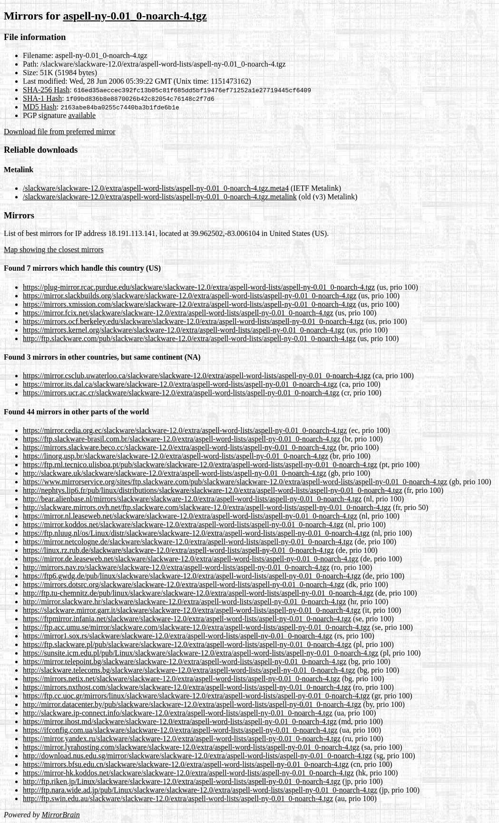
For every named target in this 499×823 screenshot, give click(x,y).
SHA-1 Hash (42, 98)
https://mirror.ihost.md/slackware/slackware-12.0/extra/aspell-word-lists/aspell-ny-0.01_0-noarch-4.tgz (180, 721)
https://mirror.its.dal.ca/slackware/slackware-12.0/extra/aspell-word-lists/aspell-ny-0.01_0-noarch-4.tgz (180, 384)
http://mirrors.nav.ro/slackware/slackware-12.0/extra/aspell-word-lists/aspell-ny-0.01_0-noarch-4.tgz (176, 567)
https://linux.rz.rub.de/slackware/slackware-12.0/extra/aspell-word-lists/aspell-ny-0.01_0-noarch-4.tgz (178, 550)
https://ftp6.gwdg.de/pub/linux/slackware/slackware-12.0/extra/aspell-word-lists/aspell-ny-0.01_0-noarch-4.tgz (192, 576)
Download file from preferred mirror (60, 131)
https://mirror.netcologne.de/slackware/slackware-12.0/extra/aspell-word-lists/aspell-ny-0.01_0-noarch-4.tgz (188, 542)
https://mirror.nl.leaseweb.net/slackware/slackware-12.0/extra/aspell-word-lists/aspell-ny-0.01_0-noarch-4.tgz (190, 516)
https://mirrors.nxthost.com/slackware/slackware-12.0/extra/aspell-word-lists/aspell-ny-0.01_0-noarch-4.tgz (187, 687)
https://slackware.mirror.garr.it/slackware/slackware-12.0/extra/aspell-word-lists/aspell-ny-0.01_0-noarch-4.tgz (192, 610)
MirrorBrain (60, 815)
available (82, 115)
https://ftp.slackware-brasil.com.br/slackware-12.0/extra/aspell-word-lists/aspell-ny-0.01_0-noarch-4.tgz (181, 439)
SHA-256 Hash (46, 90)
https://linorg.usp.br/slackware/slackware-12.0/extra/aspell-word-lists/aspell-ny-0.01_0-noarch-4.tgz (175, 456)
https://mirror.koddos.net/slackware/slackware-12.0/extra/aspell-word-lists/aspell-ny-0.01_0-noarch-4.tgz (183, 524)
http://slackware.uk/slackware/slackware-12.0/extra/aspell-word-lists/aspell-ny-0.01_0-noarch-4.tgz (174, 473)
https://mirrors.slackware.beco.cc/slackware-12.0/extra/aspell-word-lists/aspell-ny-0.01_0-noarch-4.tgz (179, 447)
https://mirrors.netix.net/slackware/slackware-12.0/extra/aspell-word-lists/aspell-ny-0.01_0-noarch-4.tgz (181, 679)
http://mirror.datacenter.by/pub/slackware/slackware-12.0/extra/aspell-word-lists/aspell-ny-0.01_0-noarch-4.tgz (192, 704)
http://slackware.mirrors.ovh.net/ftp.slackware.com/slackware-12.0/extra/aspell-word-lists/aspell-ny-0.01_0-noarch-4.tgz (207, 507)
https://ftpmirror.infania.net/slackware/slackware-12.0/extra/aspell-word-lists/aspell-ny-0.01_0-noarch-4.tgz (187, 619)
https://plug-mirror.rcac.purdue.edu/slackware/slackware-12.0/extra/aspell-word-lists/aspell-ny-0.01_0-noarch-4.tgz (199, 287)
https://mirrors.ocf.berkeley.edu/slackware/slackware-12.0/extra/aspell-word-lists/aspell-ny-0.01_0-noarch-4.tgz (193, 321)
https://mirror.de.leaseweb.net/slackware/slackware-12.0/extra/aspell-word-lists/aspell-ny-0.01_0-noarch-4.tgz (191, 559)
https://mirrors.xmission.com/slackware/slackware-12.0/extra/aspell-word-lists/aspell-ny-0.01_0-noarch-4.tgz (189, 304)
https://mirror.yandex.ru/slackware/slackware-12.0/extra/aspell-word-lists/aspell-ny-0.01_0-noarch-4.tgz (182, 739)
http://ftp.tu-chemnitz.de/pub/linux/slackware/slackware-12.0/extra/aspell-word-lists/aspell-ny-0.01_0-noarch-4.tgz (198, 593)
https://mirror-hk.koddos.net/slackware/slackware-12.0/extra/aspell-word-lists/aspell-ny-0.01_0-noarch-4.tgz (188, 773)
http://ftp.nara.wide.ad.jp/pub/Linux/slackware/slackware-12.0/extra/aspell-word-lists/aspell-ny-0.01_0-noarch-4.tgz (200, 790)
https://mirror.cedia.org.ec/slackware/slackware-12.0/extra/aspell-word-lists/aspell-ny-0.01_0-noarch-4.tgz (185, 430)
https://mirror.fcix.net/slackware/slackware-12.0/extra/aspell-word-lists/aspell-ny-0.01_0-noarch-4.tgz (178, 313)
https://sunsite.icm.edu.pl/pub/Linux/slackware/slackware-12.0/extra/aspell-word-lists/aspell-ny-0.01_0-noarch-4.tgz (200, 653)
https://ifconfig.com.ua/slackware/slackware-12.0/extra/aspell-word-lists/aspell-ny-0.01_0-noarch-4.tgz (180, 730)
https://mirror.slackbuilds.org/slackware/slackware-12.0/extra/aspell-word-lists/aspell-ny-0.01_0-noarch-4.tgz (189, 296)
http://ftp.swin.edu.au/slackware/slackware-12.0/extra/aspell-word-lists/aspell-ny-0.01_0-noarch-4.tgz (178, 798)
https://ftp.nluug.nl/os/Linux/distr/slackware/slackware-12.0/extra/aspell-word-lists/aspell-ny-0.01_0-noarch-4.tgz (196, 533)
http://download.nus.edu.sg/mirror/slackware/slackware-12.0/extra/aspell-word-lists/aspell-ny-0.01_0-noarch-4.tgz (197, 756)
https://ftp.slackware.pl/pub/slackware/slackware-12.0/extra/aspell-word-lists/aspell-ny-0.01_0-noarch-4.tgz (187, 644)
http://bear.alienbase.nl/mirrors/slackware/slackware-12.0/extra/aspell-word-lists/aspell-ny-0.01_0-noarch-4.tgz (192, 499)
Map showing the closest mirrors (54, 249)
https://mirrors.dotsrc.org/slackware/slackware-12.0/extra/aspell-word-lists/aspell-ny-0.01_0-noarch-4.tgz (183, 584)
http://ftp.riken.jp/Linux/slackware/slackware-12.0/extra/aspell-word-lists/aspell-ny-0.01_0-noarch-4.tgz (182, 781)
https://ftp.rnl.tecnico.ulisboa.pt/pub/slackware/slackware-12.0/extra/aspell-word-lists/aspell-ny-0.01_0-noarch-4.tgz (200, 464)
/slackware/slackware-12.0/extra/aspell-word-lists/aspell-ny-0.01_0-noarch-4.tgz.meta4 (156, 188)
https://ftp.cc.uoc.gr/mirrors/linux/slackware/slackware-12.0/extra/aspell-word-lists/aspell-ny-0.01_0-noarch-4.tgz (196, 696)
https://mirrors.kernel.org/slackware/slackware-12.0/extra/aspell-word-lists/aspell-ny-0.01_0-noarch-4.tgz (183, 330)
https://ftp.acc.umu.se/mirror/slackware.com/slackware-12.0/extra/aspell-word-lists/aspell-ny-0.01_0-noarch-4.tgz (196, 627)
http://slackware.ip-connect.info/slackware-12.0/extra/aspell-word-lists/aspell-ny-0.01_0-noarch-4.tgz (178, 713)
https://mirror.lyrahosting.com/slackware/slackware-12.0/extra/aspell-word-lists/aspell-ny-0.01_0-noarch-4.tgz (191, 747)
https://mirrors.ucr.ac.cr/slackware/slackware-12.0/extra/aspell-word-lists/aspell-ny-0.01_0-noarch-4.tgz (181, 393)
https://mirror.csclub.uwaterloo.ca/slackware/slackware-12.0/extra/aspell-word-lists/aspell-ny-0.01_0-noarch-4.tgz (197, 376)
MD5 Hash (40, 107)
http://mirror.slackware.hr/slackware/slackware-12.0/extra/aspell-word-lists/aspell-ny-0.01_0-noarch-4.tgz (184, 602)
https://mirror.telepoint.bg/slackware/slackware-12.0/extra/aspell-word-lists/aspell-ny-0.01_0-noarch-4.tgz (184, 661)
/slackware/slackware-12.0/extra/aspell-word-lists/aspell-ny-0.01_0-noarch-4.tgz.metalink (160, 197)
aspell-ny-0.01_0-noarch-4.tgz (134, 16)
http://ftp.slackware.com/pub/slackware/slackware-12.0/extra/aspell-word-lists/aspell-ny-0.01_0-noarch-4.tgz (189, 338)
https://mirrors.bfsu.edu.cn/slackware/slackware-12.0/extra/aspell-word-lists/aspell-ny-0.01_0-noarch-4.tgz (186, 764)
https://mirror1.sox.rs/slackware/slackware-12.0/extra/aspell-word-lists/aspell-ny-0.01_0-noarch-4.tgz (178, 636)
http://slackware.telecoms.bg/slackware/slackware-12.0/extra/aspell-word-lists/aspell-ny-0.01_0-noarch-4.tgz (189, 670)
